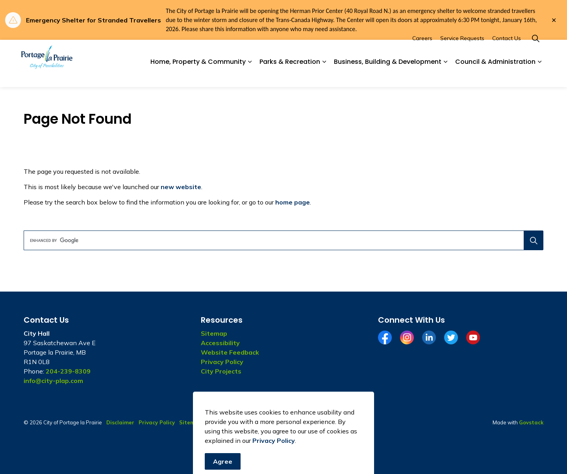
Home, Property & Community (198, 75)
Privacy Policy (222, 362)
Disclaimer (120, 422)
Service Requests (462, 51)
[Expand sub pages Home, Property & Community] (250, 75)
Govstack (531, 422)
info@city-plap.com (53, 381)
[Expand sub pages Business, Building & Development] (445, 75)
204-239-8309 (68, 371)
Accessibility (220, 343)
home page (292, 202)
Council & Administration (495, 75)
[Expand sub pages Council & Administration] (539, 75)
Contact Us (506, 51)
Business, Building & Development (387, 75)
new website (181, 187)
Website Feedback (230, 352)
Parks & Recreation (289, 75)
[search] (281, 240)
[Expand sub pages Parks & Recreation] (324, 75)
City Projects (221, 371)
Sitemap (214, 333)
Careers (422, 51)
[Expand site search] (535, 51)
